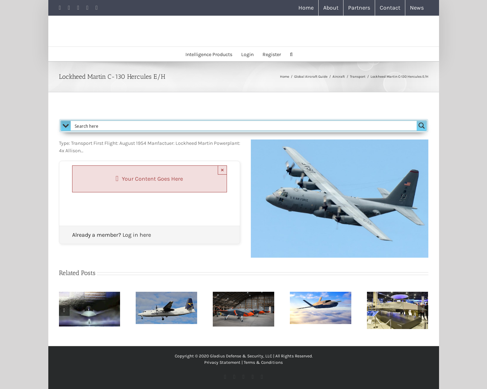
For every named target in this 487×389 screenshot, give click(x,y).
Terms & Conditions (263, 362)
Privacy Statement (222, 362)
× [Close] (222, 170)
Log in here (137, 234)
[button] (291, 54)
